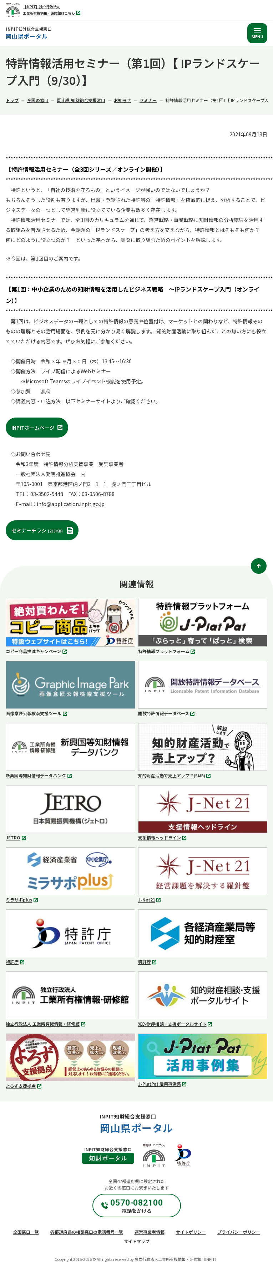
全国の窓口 (38, 100)
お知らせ (122, 100)
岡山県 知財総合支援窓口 (81, 100)
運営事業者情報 (150, 1232)
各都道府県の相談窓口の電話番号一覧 (86, 1232)
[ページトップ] (258, 566)
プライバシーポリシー (238, 1232)
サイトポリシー (191, 1232)
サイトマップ (137, 1241)
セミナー (148, 100)
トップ (12, 100)
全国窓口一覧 (26, 1232)
